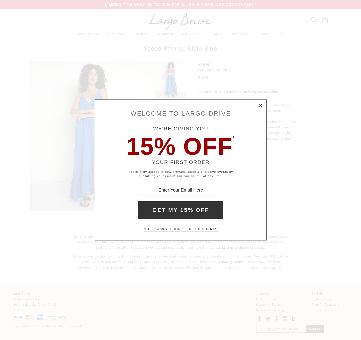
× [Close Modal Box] (260, 105)
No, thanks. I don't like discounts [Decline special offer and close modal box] (181, 229)
